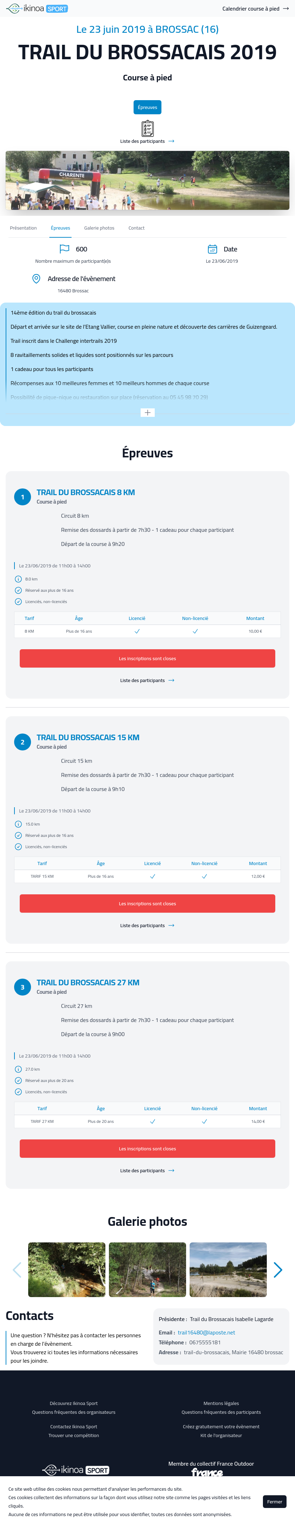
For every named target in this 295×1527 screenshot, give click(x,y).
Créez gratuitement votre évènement (221, 1426)
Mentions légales (221, 1403)
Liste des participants (147, 680)
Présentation (23, 227)
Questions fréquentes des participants (221, 1412)
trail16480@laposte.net (206, 1332)
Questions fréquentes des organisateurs (74, 1412)
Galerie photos (99, 227)
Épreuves (147, 107)
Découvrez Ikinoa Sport (74, 1403)
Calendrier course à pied (255, 8)
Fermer (274, 1501)
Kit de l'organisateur (221, 1435)
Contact (137, 227)
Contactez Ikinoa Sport (73, 1426)
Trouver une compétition (73, 1435)
